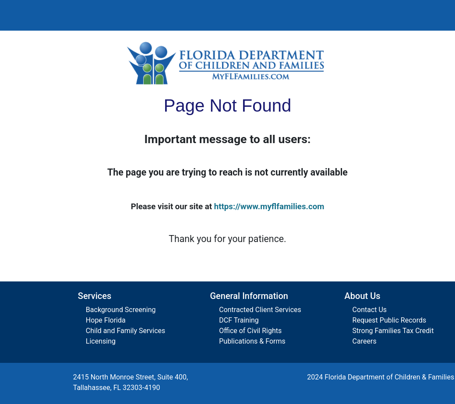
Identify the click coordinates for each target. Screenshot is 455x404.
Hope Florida (106, 320)
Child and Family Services (125, 331)
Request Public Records (390, 320)
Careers (365, 341)
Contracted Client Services (260, 310)
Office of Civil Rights (250, 331)
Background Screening (121, 310)
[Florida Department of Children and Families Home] (227, 62)
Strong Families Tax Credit (393, 331)
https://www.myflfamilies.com (269, 206)
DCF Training (239, 320)
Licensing (101, 341)
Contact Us (370, 310)
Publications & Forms (252, 341)
